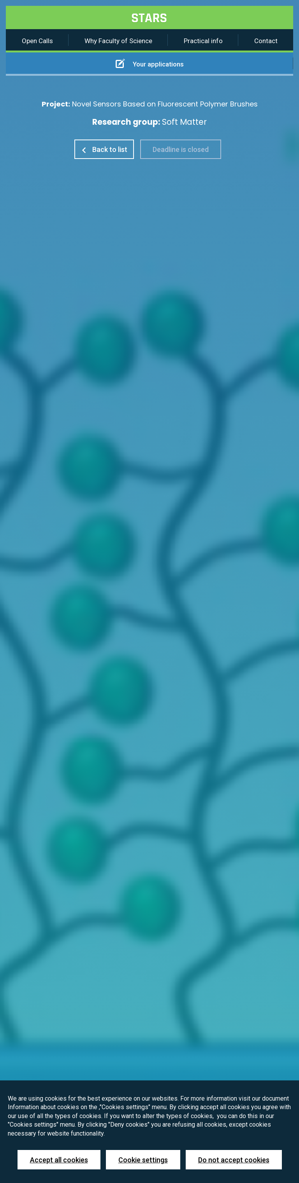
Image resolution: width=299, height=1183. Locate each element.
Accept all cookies (59, 1160)
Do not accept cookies (233, 1160)
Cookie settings (143, 1160)
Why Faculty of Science (118, 41)
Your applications (150, 63)
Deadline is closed (181, 149)
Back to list (104, 149)
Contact (266, 41)
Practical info (203, 41)
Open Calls (37, 41)
